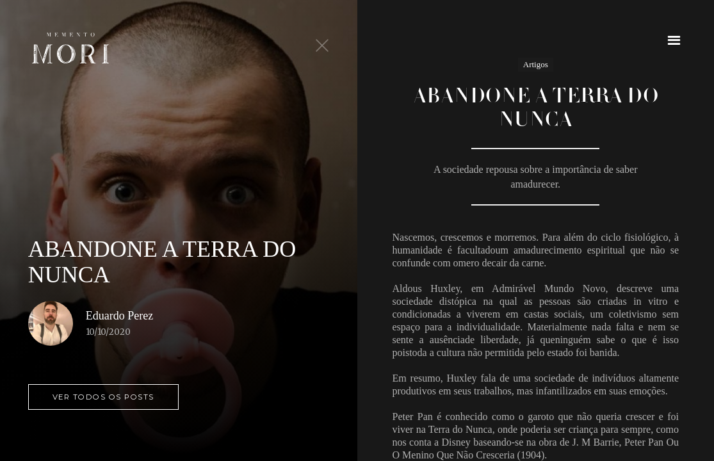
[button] (674, 40)
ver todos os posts (103, 396)
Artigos (535, 64)
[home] (70, 48)
